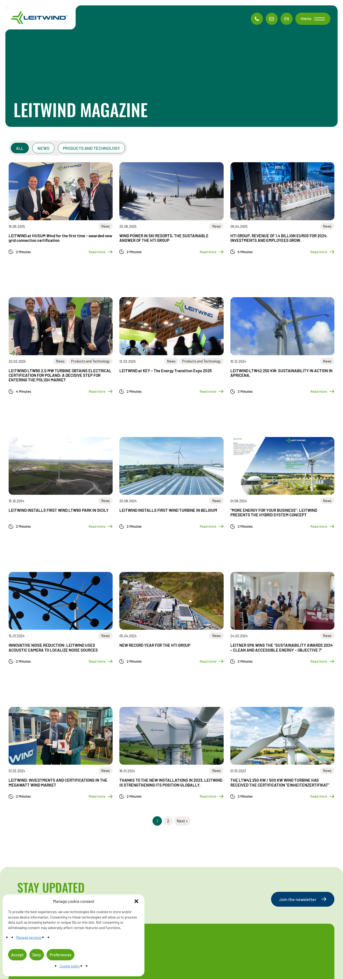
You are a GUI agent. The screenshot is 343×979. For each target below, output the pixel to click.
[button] (136, 901)
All (20, 148)
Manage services (28, 937)
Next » (182, 820)
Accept (17, 954)
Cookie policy (70, 966)
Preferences (60, 954)
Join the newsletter (302, 899)
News (43, 148)
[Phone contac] (257, 19)
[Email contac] (272, 19)
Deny (36, 954)
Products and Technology (91, 148)
